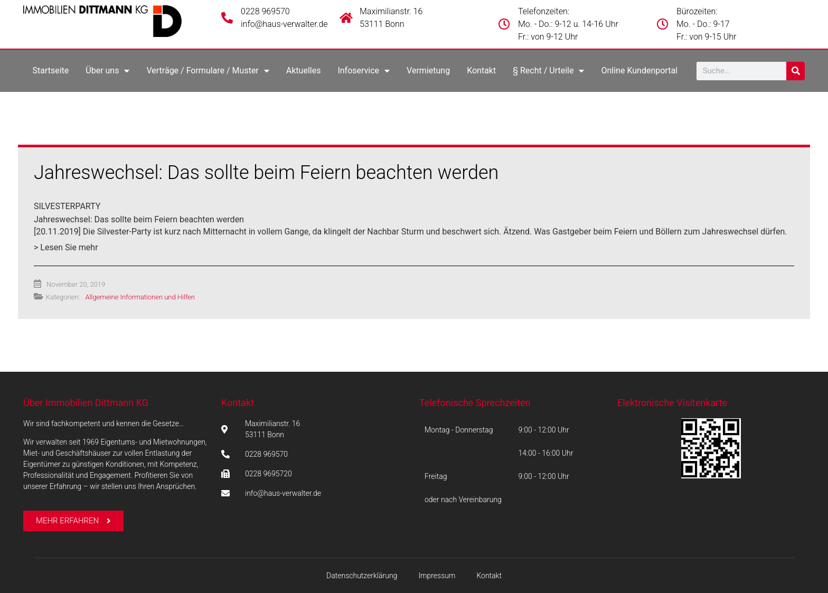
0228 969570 (265, 11)
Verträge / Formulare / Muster (207, 70)
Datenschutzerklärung (361, 575)
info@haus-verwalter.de (284, 24)
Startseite (50, 70)
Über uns (107, 70)
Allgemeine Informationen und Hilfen (139, 297)
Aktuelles (303, 70)
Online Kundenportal (639, 70)
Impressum (436, 575)
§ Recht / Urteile (548, 70)
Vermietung (428, 70)
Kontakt (481, 70)
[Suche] (795, 71)
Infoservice (363, 70)
